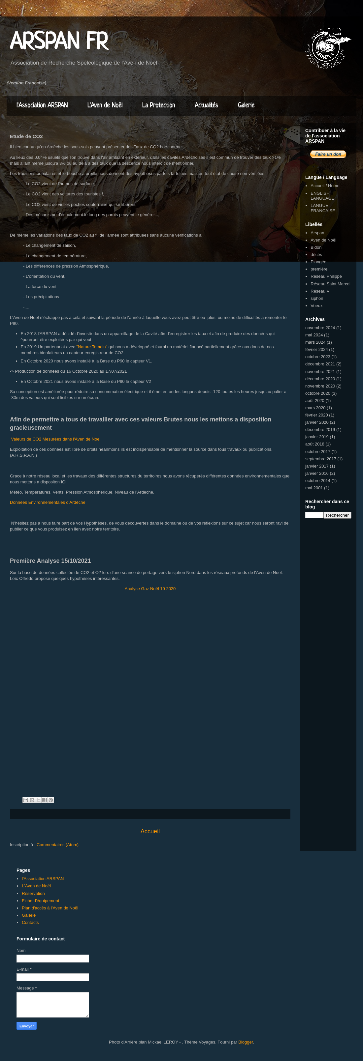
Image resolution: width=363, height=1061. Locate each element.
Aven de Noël (323, 240)
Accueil (150, 831)
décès (316, 254)
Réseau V (320, 291)
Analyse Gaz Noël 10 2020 (150, 588)
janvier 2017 (317, 466)
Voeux (316, 305)
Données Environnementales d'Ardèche (47, 502)
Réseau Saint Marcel (330, 283)
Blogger (245, 1042)
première (319, 269)
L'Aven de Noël (104, 105)
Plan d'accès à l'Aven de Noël (50, 907)
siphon (317, 298)
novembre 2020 (320, 386)
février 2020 (316, 415)
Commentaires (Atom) (58, 844)
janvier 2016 (317, 473)
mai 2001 (314, 487)
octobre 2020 (317, 393)
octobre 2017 (317, 451)
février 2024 (316, 349)
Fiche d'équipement (40, 900)
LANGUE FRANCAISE (323, 208)
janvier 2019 (317, 436)
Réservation (33, 893)
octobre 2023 (317, 356)
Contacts (30, 922)
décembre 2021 (320, 363)
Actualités (206, 105)
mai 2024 (314, 334)
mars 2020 (315, 407)
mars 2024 (315, 342)
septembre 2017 (320, 458)
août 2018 (314, 444)
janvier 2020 (317, 422)
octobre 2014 (317, 480)
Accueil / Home (325, 185)
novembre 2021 (320, 371)
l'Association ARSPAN (42, 105)
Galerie (246, 105)
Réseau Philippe (326, 276)
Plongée (318, 261)
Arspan (317, 232)
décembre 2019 (320, 429)
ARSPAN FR (59, 43)
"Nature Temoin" (92, 346)
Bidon (316, 247)
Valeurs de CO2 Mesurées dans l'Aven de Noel (55, 439)
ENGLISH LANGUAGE (322, 196)
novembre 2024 (320, 327)
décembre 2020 (320, 378)
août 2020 (314, 400)
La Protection (158, 105)
